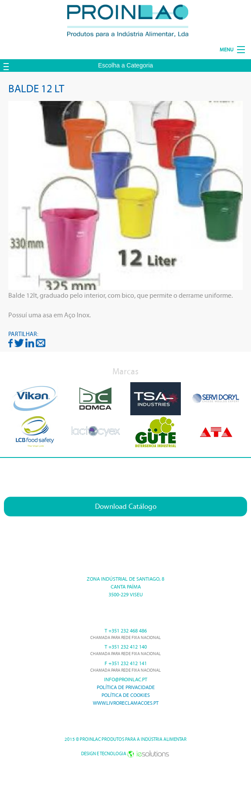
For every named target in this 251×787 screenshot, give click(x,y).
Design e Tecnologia (125, 754)
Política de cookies (126, 695)
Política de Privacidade (126, 687)
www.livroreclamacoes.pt (126, 703)
